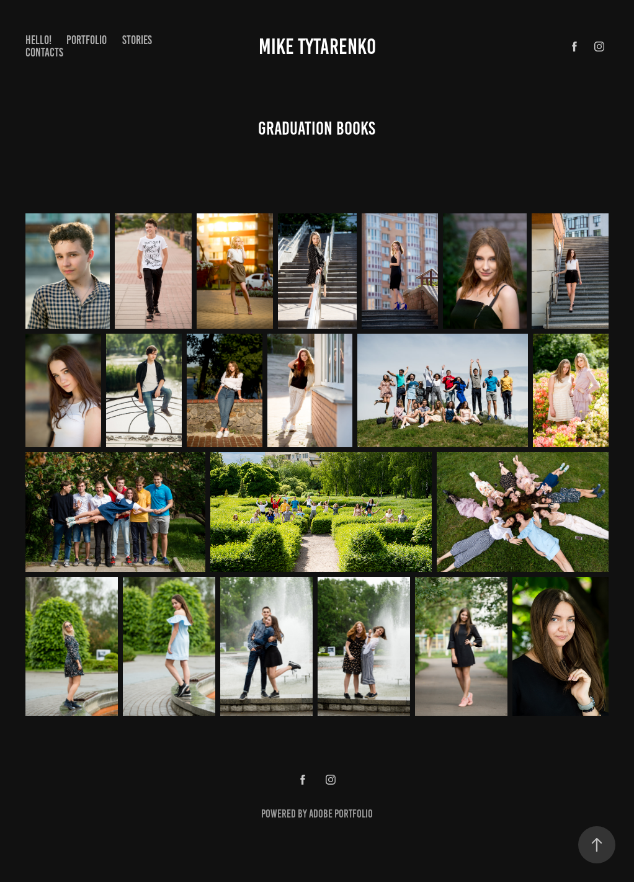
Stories (137, 40)
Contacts (44, 52)
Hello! (38, 40)
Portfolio (86, 40)
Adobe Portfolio (341, 814)
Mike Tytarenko (317, 46)
